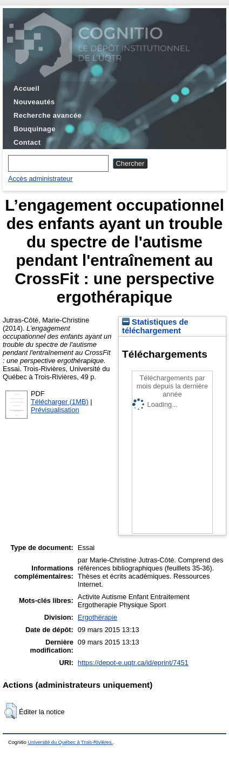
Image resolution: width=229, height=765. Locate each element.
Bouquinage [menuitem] (35, 129)
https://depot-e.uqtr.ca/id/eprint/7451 (133, 663)
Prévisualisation (55, 410)
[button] (10, 711)
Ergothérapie (97, 617)
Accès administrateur (40, 179)
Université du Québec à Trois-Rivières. (70, 742)
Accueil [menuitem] (26, 88)
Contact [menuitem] (27, 142)
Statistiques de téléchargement (155, 326)
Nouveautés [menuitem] (34, 102)
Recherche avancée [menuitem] (48, 115)
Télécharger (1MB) (60, 402)
